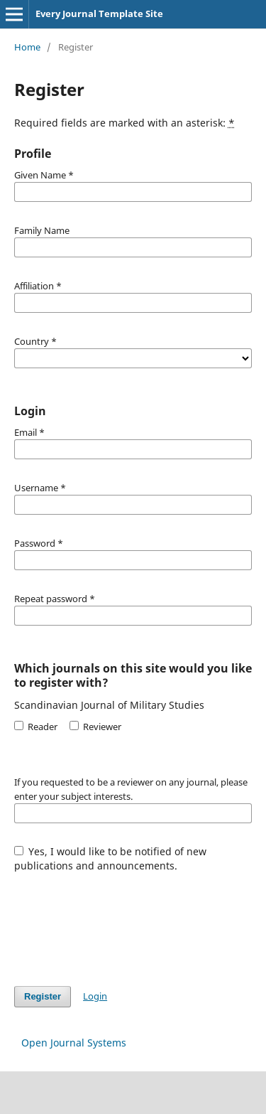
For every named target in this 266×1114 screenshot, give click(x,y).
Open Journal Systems (73, 1042)
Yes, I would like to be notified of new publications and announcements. (110, 858)
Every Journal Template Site (99, 13)
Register (42, 996)
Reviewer (95, 726)
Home (27, 47)
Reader (35, 726)
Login (95, 996)
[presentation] (122, 922)
